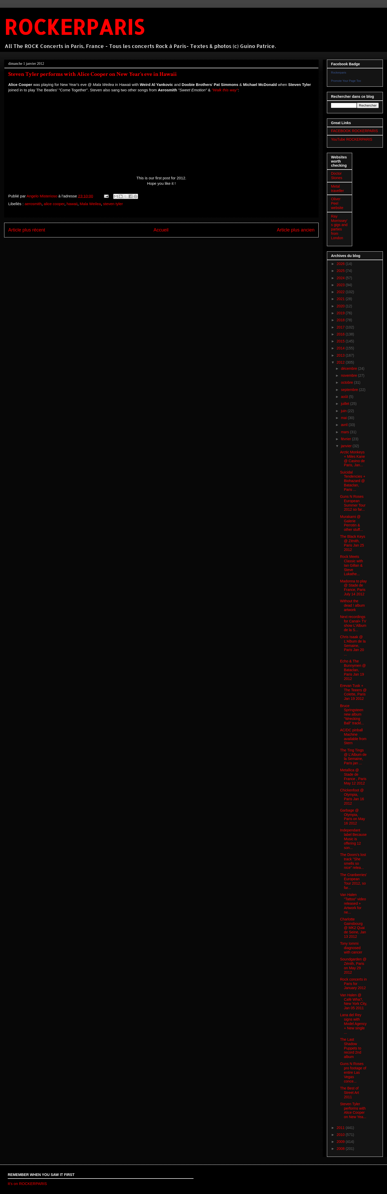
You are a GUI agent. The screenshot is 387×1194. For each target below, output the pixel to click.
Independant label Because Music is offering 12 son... (353, 839)
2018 (341, 320)
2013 (341, 355)
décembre (349, 368)
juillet (345, 404)
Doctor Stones (336, 175)
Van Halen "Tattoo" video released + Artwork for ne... (353, 903)
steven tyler (113, 204)
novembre (349, 375)
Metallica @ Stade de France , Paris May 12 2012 (353, 776)
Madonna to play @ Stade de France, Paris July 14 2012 (353, 587)
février (346, 439)
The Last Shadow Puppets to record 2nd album (350, 1048)
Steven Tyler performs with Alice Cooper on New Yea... (353, 1110)
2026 (341, 264)
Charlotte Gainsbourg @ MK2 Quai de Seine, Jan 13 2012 (353, 928)
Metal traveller (337, 188)
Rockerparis (338, 72)
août (345, 397)
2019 (341, 313)
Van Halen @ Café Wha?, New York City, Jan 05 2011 (353, 1001)
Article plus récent (26, 230)
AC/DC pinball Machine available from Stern (353, 736)
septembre (350, 390)
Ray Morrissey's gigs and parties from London (339, 227)
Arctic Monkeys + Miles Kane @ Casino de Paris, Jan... (352, 458)
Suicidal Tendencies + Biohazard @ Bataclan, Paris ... (352, 481)
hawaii (72, 204)
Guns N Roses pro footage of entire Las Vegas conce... (353, 1072)
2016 (341, 334)
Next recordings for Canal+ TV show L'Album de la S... (353, 623)
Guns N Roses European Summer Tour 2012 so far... (353, 502)
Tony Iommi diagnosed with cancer (351, 947)
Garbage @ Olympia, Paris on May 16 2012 (352, 816)
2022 (341, 292)
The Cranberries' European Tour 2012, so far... (353, 881)
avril (345, 425)
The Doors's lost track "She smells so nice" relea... (353, 861)
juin (344, 411)
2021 (341, 299)
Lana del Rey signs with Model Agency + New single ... (353, 1023)
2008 (341, 1149)
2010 (341, 1135)
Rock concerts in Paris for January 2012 (353, 983)
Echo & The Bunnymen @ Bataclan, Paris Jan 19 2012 (353, 669)
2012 (341, 362)
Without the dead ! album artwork (352, 605)
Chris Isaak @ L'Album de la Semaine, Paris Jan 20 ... (353, 645)
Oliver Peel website (337, 203)
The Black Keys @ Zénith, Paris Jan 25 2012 (352, 542)
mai (344, 418)
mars (345, 432)
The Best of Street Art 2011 (349, 1092)
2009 (341, 1142)
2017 (341, 327)
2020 (341, 306)
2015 (341, 341)
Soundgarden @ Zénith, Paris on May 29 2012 (353, 965)
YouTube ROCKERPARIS (351, 139)
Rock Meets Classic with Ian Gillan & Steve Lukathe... (351, 565)
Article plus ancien (296, 230)
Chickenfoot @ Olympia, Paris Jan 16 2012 (352, 796)
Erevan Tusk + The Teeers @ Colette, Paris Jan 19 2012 (353, 692)
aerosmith (33, 204)
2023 (341, 285)
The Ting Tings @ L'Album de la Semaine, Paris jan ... (353, 756)
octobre (347, 382)
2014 (341, 348)
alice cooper (54, 204)
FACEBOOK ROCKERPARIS (354, 131)
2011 (341, 1128)
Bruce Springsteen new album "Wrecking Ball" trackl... (352, 714)
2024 (341, 278)
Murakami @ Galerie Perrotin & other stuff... (351, 523)
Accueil (161, 230)
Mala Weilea (90, 204)
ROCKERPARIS (74, 26)
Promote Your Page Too (346, 80)
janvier (346, 446)
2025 (341, 271)
